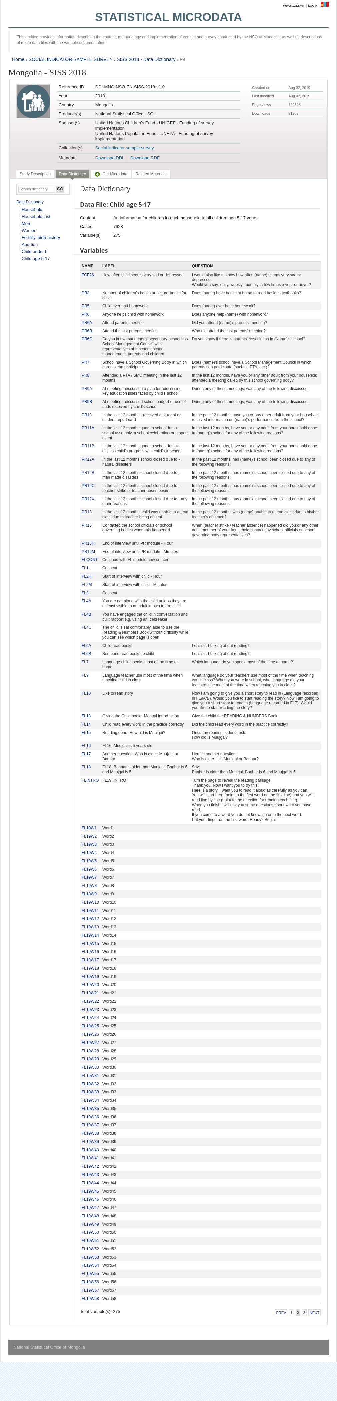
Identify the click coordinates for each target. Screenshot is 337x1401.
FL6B (86, 653)
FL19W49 (90, 1224)
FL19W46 (90, 1199)
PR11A (88, 428)
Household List (36, 216)
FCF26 (88, 275)
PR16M (88, 551)
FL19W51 (90, 1240)
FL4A (86, 601)
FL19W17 (90, 960)
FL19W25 (90, 1026)
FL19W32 (90, 1084)
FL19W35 (90, 1108)
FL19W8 (89, 885)
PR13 (87, 512)
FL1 (85, 568)
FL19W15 (90, 943)
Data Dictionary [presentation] (72, 174)
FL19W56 (90, 1282)
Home (18, 59)
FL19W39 (90, 1141)
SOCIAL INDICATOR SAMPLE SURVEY (71, 59)
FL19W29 (90, 1059)
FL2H (86, 576)
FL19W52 (90, 1249)
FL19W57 (90, 1290)
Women (29, 230)
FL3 (85, 593)
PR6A (87, 322)
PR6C (87, 339)
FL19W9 (89, 894)
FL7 (85, 662)
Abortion (30, 244)
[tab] (35, 174)
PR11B (88, 446)
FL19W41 (90, 1158)
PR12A (88, 459)
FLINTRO (90, 780)
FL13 (86, 716)
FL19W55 (90, 1273)
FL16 (86, 745)
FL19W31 (90, 1075)
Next (314, 1313)
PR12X (88, 499)
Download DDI (109, 157)
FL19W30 (90, 1067)
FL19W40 (90, 1150)
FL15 (86, 732)
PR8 (85, 375)
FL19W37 (90, 1125)
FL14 (86, 724)
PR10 (87, 415)
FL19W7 (89, 877)
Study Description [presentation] (35, 174)
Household (32, 209)
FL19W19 (90, 976)
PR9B (87, 401)
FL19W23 (90, 1009)
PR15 (87, 525)
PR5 (85, 306)
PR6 (85, 314)
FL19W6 (89, 869)
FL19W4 (89, 852)
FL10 (86, 693)
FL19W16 (90, 951)
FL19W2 (89, 836)
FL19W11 (90, 910)
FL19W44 (90, 1183)
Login (313, 5)
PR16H (88, 543)
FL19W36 (90, 1117)
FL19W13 (90, 927)
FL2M (87, 584)
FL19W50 (90, 1232)
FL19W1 (89, 828)
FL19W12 (90, 918)
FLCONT (90, 559)
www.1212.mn (293, 5)
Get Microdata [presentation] (110, 174)
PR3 (85, 293)
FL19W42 (90, 1166)
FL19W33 (90, 1092)
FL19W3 (89, 844)
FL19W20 (90, 984)
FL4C (86, 627)
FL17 (86, 754)
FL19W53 (90, 1257)
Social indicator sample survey (124, 147)
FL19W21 (90, 993)
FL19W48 (90, 1216)
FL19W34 (90, 1100)
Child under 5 (34, 251)
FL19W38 (90, 1133)
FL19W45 (90, 1191)
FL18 (86, 767)
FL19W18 (90, 968)
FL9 (85, 675)
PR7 (85, 362)
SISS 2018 (128, 59)
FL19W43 (90, 1174)
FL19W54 (90, 1265)
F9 (182, 59)
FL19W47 (90, 1207)
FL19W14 (90, 935)
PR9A (87, 388)
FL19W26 (90, 1034)
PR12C (88, 485)
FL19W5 (89, 861)
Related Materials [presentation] (150, 174)
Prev (281, 1313)
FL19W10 (90, 902)
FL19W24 (90, 1017)
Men (26, 223)
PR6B (87, 331)
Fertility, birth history (41, 237)
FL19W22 (90, 1001)
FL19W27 (90, 1042)
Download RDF (145, 157)
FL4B (86, 614)
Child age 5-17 (36, 258)
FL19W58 (90, 1298)
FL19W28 (90, 1051)
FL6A (86, 645)
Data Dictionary (159, 59)
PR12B (88, 472)
